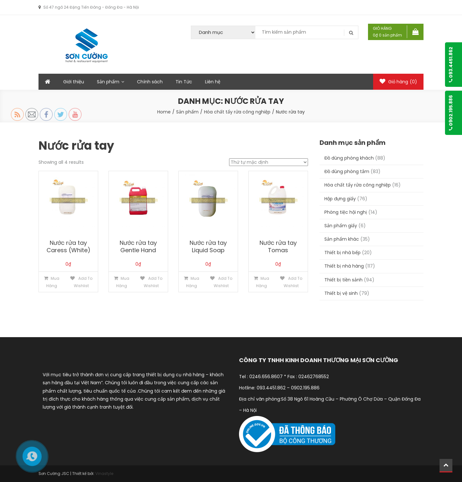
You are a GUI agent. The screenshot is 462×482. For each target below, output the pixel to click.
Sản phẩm (108, 82)
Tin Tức (183, 82)
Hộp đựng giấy (340, 198)
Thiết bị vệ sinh (341, 293)
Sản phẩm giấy (340, 225)
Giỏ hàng (398, 82)
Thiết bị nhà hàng (344, 266)
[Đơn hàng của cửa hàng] (268, 162)
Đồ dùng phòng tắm (346, 171)
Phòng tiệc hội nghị (345, 212)
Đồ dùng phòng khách (349, 158)
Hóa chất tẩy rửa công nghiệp (357, 185)
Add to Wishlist (83, 282)
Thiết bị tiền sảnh (343, 280)
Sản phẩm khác (341, 239)
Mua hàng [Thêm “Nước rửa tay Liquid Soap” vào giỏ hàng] (192, 282)
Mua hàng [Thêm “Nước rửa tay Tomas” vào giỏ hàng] (262, 282)
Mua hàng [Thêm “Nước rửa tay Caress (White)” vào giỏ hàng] (52, 282)
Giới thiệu (73, 82)
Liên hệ (212, 82)
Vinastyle (104, 473)
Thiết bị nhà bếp (342, 252)
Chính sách (150, 82)
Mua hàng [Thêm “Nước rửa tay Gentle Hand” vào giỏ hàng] (122, 282)
